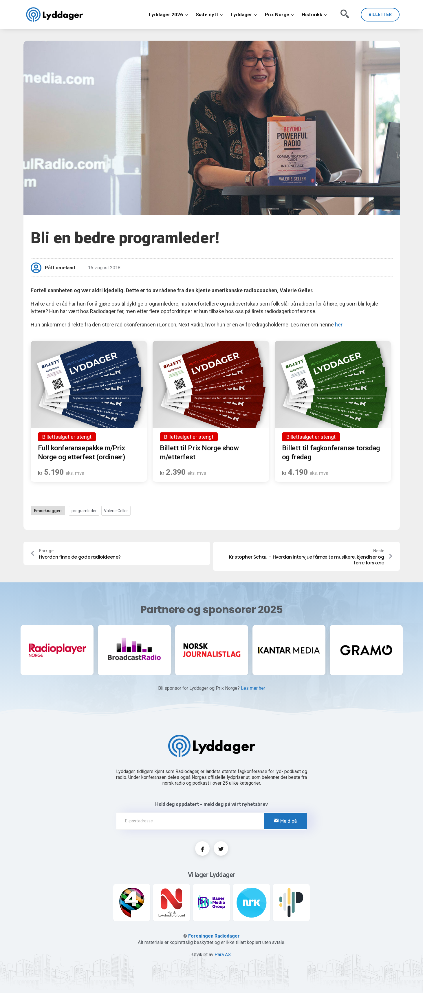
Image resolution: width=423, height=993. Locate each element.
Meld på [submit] (285, 821)
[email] (211, 821)
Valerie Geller (116, 510)
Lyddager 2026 (168, 14)
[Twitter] (221, 849)
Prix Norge (279, 14)
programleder (84, 510)
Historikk (314, 14)
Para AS (223, 955)
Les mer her (253, 689)
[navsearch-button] (343, 12)
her (339, 325)
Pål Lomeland (60, 267)
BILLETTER (380, 14)
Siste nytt (210, 14)
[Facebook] (202, 849)
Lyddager (244, 14)
